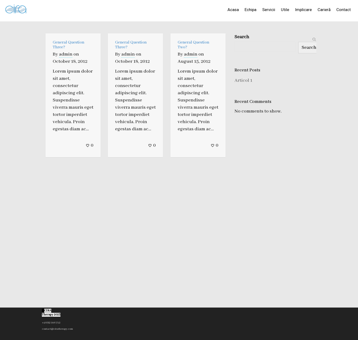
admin (65, 54)
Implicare (303, 9)
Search (241, 37)
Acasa (233, 9)
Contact (343, 9)
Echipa (250, 9)
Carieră (324, 9)
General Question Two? (193, 45)
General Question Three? (68, 45)
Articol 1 (243, 80)
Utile (285, 9)
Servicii (268, 9)
